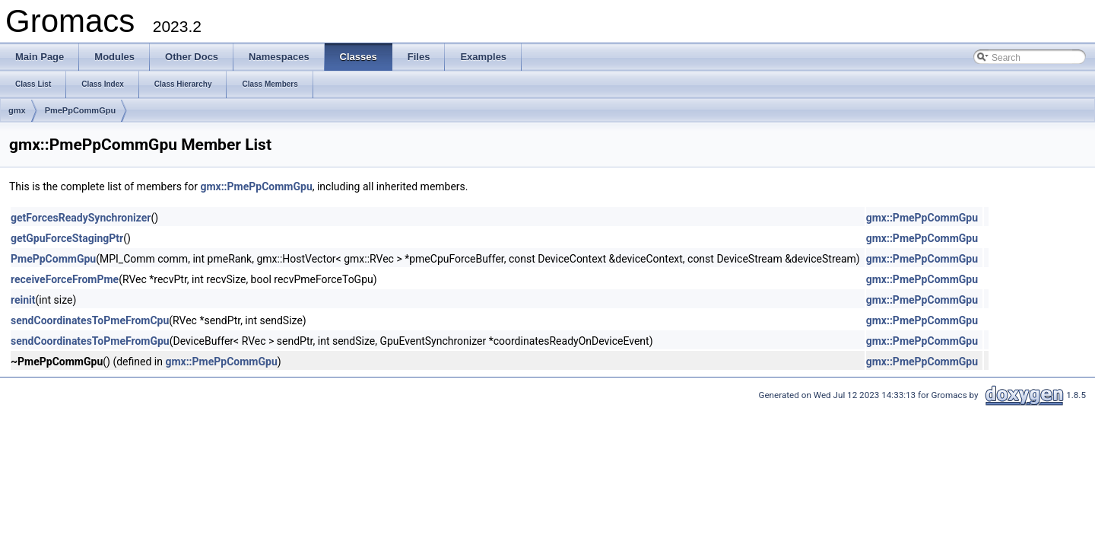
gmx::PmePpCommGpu (256, 186)
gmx (17, 110)
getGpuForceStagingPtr (67, 238)
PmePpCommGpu (80, 110)
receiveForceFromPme (65, 279)
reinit (23, 300)
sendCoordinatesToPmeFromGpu (90, 341)
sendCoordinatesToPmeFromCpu (90, 320)
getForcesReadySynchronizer (81, 218)
